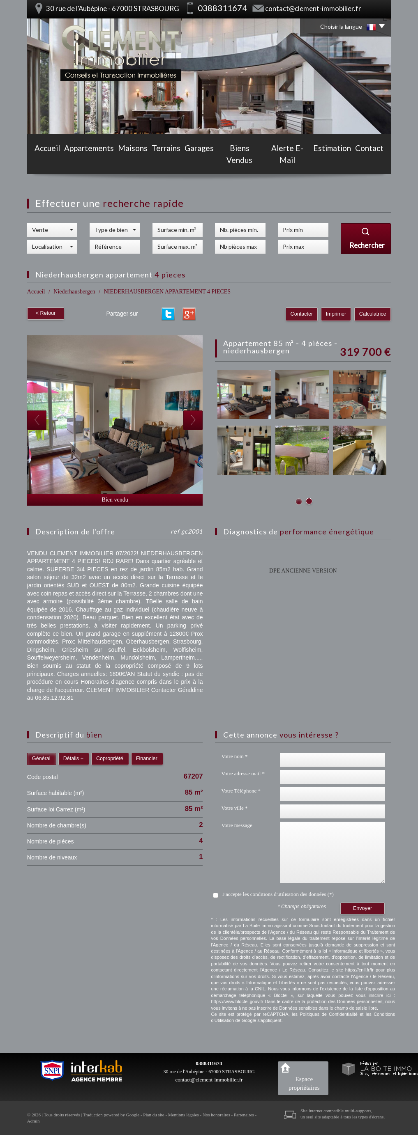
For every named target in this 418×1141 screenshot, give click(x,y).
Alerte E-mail (289, 161)
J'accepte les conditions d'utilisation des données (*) (277, 894)
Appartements (84, 161)
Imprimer (336, 314)
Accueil (43, 161)
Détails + (73, 758)
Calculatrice (372, 314)
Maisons (128, 161)
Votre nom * (234, 756)
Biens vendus (241, 161)
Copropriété (109, 758)
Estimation (335, 161)
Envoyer (362, 908)
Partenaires (244, 1114)
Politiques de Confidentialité (328, 1014)
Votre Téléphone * (241, 791)
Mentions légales (183, 1114)
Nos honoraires (216, 1114)
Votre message (236, 825)
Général (41, 758)
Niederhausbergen (74, 292)
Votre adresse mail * (243, 773)
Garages (199, 161)
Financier (146, 758)
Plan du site (153, 1114)
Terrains (163, 161)
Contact (374, 161)
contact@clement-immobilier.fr (313, 8)
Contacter (302, 314)
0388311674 (209, 1063)
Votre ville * (234, 808)
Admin (33, 1120)
